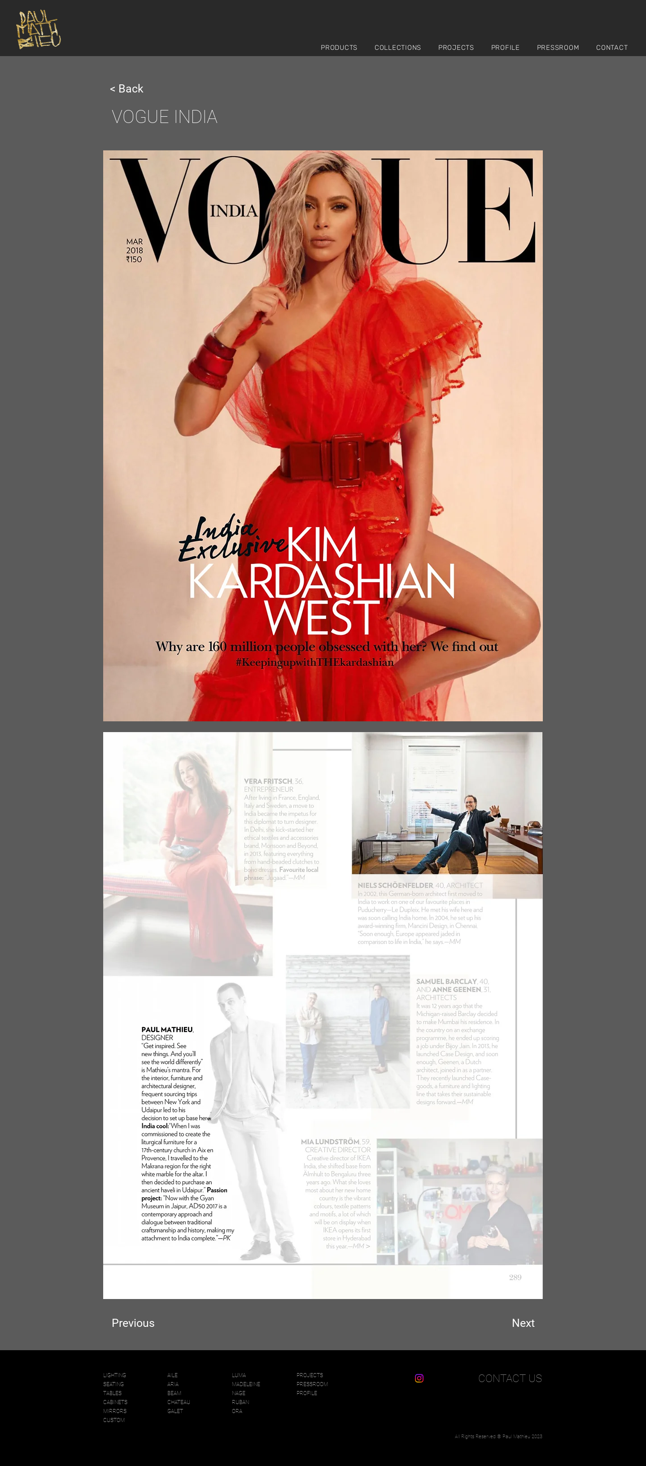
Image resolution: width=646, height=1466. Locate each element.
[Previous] (141, 1323)
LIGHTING (114, 1375)
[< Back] (139, 88)
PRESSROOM (312, 1384)
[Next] (512, 1323)
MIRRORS (115, 1411)
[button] (343, 47)
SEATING (113, 1384)
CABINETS (115, 1402)
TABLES (112, 1393)
